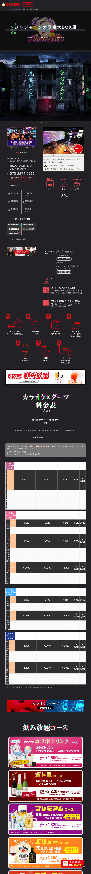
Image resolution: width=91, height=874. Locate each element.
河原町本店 (61, 262)
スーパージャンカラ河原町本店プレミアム (68, 267)
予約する (78, 149)
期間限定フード (14, 202)
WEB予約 (45, 38)
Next (85, 149)
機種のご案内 (21, 239)
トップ (7, 9)
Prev (42, 149)
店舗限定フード (14, 210)
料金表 (29, 38)
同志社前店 (69, 252)
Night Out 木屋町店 (64, 259)
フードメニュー (14, 194)
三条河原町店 (62, 255)
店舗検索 (15, 9)
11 (70, 155)
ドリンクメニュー (29, 194)
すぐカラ (25, 178)
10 (68, 155)
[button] (41, 122)
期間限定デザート (29, 202)
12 (72, 155)
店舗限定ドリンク (29, 210)
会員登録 (27, 4)
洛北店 (60, 252)
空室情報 (60, 38)
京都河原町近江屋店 (64, 272)
